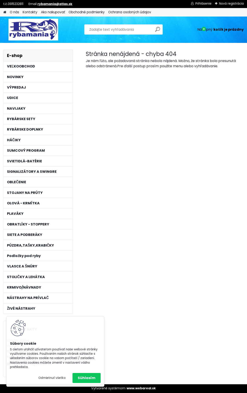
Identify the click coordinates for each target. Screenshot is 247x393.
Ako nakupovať (53, 12)
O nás (14, 12)
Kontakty (30, 12)
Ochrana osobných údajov (129, 12)
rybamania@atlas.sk (54, 4)
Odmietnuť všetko (52, 378)
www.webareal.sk (141, 388)
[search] (157, 31)
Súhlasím (86, 377)
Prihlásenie (203, 3)
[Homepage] (4, 12)
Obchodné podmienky (87, 12)
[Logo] (33, 29)
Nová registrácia (231, 3)
